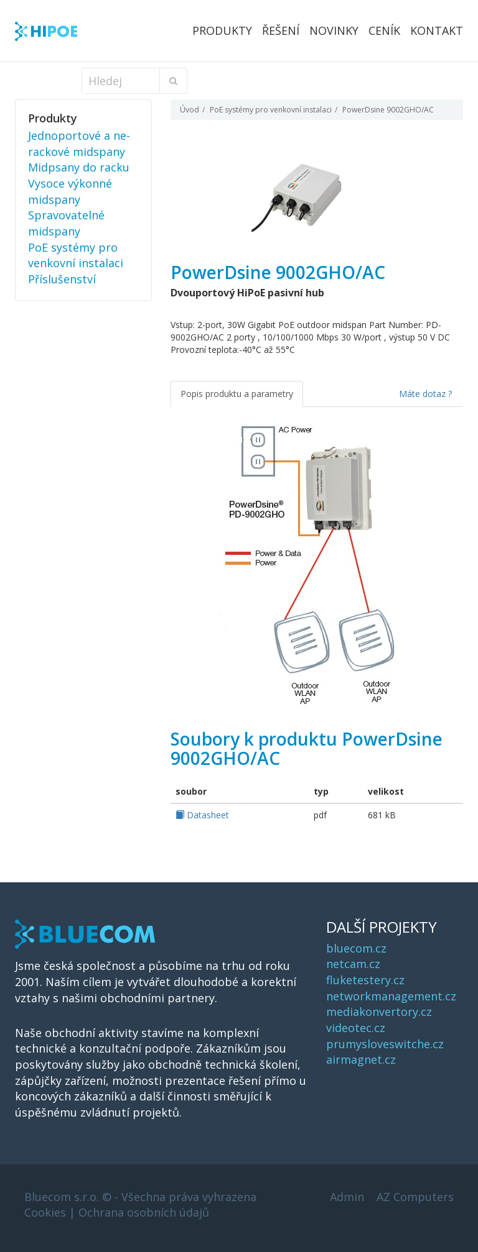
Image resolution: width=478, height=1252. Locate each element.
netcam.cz (353, 963)
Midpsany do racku (78, 167)
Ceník (384, 30)
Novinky (333, 30)
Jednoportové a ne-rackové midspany (79, 143)
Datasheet (202, 815)
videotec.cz (355, 1027)
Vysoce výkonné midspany (70, 191)
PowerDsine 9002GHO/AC (388, 109)
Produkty (222, 30)
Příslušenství (62, 279)
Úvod (189, 109)
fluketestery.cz (365, 979)
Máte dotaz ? (425, 394)
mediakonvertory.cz (379, 1011)
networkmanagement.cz (391, 996)
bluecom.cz (356, 948)
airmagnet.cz (361, 1059)
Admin (347, 1196)
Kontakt (436, 30)
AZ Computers (415, 1196)
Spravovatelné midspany (66, 223)
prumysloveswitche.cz (385, 1043)
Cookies (45, 1212)
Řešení (280, 30)
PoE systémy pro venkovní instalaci (271, 109)
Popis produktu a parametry (236, 394)
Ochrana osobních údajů (143, 1212)
